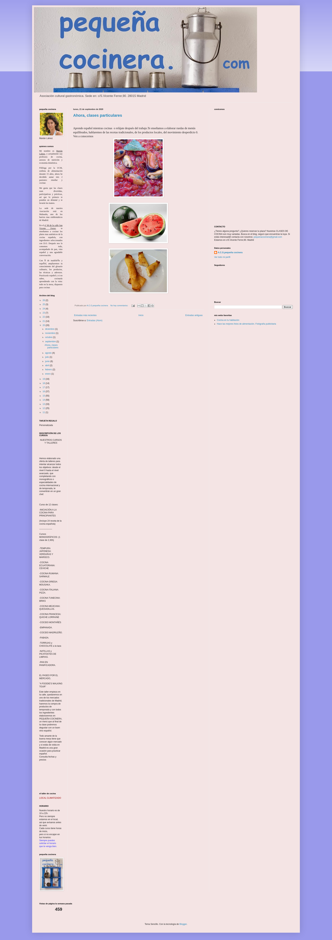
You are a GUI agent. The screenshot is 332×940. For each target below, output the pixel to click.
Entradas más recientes (85, 315)
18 (44, 383)
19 (44, 379)
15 (44, 396)
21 (44, 321)
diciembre (50, 329)
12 (44, 408)
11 (44, 412)
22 (44, 317)
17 (44, 387)
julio (47, 357)
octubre (49, 337)
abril (47, 365)
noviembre (50, 333)
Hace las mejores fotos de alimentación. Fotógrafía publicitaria (246, 324)
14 (44, 400)
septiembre (50, 341)
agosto (48, 353)
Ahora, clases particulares (97, 115)
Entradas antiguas (194, 315)
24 (44, 308)
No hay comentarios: (119, 305)
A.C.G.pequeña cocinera (230, 252)
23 (44, 313)
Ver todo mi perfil (222, 257)
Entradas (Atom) (94, 320)
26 (44, 300)
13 (44, 404)
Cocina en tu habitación (228, 320)
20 (44, 325)
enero (48, 374)
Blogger (183, 924)
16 (44, 391)
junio (47, 361)
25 (44, 304)
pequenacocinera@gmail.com (268, 237)
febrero (48, 369)
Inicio (141, 315)
